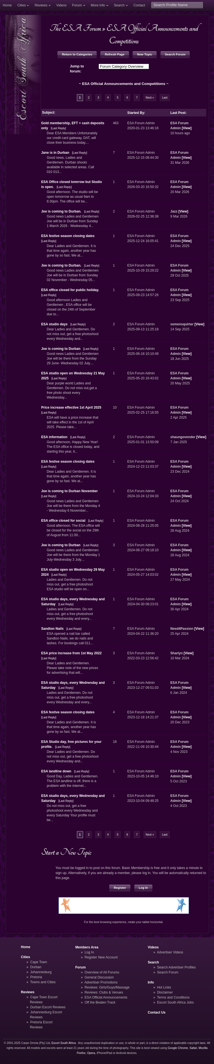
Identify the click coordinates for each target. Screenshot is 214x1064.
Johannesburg (41, 972)
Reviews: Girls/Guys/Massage (107, 987)
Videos (61, 5)
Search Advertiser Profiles (176, 967)
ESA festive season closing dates (68, 236)
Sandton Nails (52, 629)
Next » (150, 97)
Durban (36, 967)
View (186, 128)
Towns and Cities (42, 982)
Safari (193, 1048)
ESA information (54, 437)
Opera (91, 1053)
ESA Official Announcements (106, 997)
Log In (143, 887)
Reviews (41, 5)
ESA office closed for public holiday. (70, 290)
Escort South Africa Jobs (175, 1002)
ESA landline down (56, 771)
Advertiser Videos (170, 952)
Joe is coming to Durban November (69, 491)
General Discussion (99, 977)
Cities (21, 5)
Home (7, 5)
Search (119, 5)
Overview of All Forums (102, 972)
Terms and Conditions (173, 997)
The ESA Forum (75, 28)
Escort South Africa (64, 1043)
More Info (98, 5)
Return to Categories (77, 54)
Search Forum (175, 54)
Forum (77, 5)
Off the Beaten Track (100, 1002)
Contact (139, 5)
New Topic (144, 54)
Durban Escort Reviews (47, 1007)
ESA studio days (54, 324)
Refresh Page (114, 54)
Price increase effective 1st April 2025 (71, 407)
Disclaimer (165, 992)
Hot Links (164, 987)
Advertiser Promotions (101, 982)
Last (164, 97)
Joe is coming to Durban (61, 349)
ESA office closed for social (63, 521)
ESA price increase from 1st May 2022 (71, 653)
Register (120, 887)
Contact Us (157, 1012)
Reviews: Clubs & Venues (104, 992)
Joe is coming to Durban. (61, 211)
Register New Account (101, 957)
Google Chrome (178, 1048)
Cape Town (38, 962)
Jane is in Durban (55, 153)
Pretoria (36, 977)
